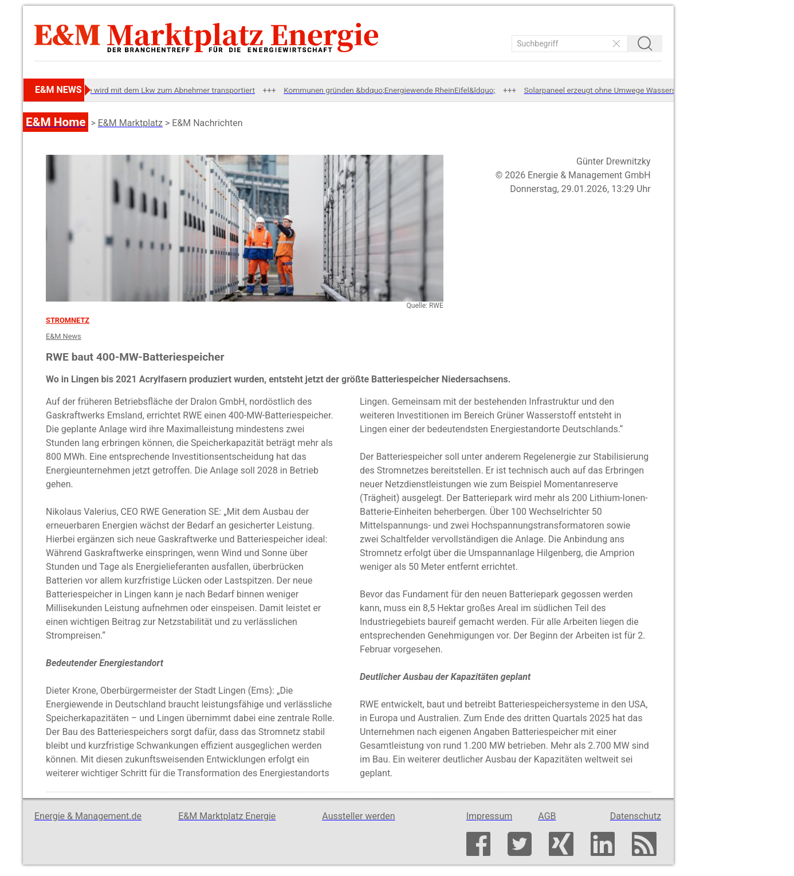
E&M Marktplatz (130, 123)
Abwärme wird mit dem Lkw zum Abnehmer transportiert (166, 90)
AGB (547, 816)
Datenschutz (635, 816)
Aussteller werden (358, 816)
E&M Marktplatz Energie (227, 816)
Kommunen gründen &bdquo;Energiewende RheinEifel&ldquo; (398, 90)
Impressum (489, 816)
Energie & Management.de (87, 816)
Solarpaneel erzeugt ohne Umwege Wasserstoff (615, 90)
